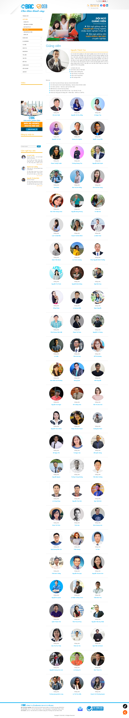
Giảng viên (26, 29)
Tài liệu (25, 54)
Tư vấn (24, 44)
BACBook (25, 51)
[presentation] (31, 141)
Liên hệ (24, 71)
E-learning (26, 41)
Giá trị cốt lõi (27, 27)
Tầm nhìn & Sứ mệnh (28, 24)
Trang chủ (25, 15)
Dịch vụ (25, 48)
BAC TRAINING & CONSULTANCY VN (27, 6)
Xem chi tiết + (39, 164)
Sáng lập (26, 34)
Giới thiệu (25, 19)
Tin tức (24, 58)
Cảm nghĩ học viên (28, 32)
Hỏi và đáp (25, 68)
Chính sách (26, 65)
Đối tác (25, 61)
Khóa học (25, 37)
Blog (31, 76)
